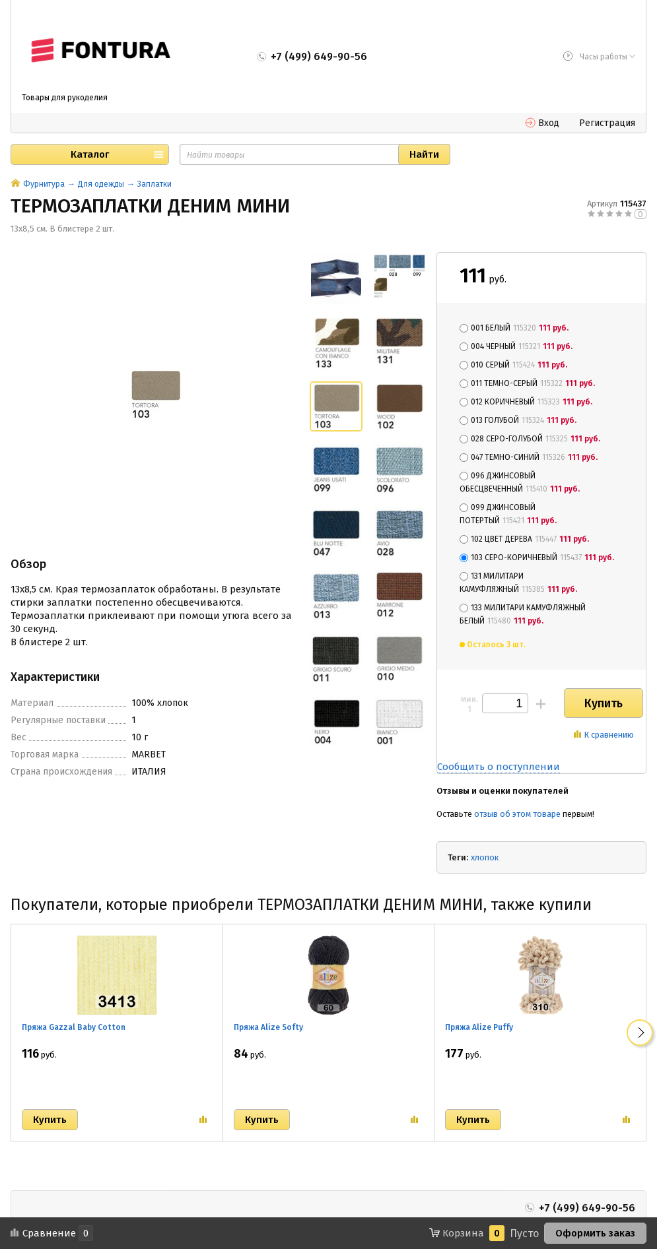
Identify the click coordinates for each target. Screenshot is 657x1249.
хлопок (485, 857)
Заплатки (154, 184)
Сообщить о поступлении (498, 767)
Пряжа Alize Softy (268, 1027)
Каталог (90, 154)
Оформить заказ (595, 1233)
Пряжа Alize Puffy (479, 1027)
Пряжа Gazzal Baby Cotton (73, 1027)
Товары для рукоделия (65, 97)
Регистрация (607, 123)
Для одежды (101, 184)
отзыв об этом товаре (517, 814)
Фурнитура (44, 184)
